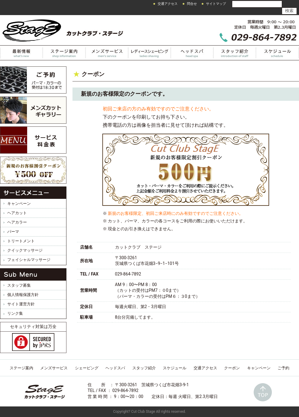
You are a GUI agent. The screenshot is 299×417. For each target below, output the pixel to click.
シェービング (86, 368)
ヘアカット (17, 213)
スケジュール (277, 52)
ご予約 (283, 368)
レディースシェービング (149, 52)
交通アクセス (168, 4)
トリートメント (21, 241)
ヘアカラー (17, 222)
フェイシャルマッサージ (28, 259)
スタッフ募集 (19, 285)
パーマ (13, 231)
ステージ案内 (21, 368)
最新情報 (21, 52)
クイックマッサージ (25, 250)
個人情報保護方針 (23, 294)
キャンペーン (19, 203)
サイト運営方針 (21, 304)
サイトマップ (216, 4)
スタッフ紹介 (235, 52)
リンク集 (15, 313)
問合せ (192, 4)
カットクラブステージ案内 (64, 52)
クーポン (232, 368)
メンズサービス (107, 52)
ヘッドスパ (192, 52)
